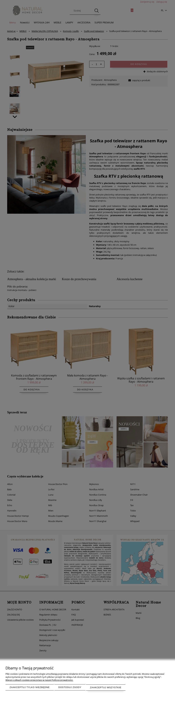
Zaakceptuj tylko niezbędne (30, 687)
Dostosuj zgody (69, 687)
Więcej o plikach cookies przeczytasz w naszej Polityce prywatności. (39, 680)
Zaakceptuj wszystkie (105, 687)
